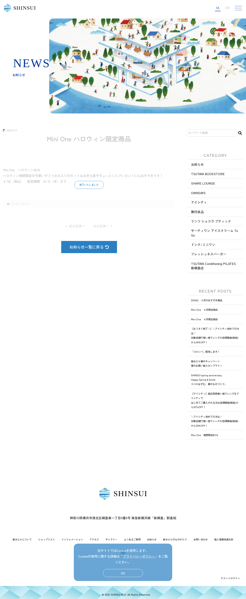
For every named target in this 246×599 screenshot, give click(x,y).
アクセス (94, 539)
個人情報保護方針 (223, 539)
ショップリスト (46, 539)
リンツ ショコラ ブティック (211, 221)
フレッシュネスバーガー (208, 254)
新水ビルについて (22, 539)
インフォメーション (72, 539)
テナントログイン (230, 578)
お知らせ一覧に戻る (89, 247)
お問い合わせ (200, 539)
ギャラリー (111, 539)
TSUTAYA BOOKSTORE (208, 173)
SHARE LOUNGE (203, 183)
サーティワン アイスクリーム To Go (214, 232)
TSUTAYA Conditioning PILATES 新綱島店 (213, 265)
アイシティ (199, 202)
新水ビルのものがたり (175, 539)
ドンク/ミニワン (203, 244)
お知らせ (197, 164)
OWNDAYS (198, 192)
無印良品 (197, 211)
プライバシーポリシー (139, 556)
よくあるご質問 (132, 539)
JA (218, 8)
